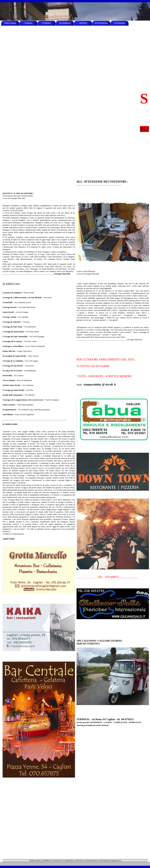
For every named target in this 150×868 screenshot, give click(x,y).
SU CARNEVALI (68, 860)
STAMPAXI (46, 860)
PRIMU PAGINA (35, 860)
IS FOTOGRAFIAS (90, 860)
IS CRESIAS (56, 860)
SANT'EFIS (79, 860)
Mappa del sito (116, 860)
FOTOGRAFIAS (104, 860)
